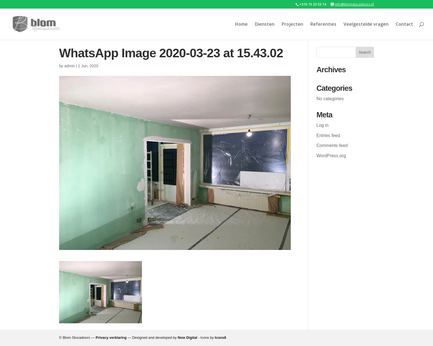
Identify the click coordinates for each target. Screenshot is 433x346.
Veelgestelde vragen (366, 24)
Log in (322, 125)
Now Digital (187, 337)
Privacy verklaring (111, 337)
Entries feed (328, 135)
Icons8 (220, 337)
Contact (404, 24)
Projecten (292, 24)
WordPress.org (331, 155)
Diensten (264, 24)
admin (69, 66)
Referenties (323, 24)
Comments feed (332, 145)
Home (241, 24)
